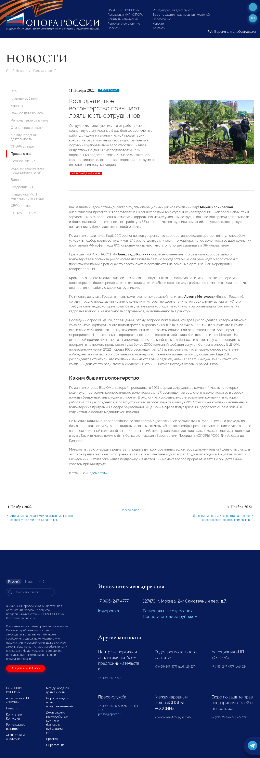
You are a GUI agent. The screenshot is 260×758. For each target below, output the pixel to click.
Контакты (159, 28)
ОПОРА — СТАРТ (24, 213)
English (29, 581)
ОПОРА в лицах (23, 146)
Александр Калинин (86, 173)
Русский (14, 581)
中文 (42, 581)
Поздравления (22, 187)
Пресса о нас (42, 70)
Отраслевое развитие (28, 128)
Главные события (24, 98)
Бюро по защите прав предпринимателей (181, 14)
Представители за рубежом (170, 616)
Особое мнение (23, 161)
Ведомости (96, 475)
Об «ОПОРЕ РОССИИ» (123, 10)
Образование (162, 19)
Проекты (113, 28)
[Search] (30, 592)
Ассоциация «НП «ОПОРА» (126, 14)
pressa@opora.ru (109, 714)
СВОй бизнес (21, 206)
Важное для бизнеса (27, 113)
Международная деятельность (173, 10)
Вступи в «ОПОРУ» (25, 668)
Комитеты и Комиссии (123, 19)
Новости (158, 23)
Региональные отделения (168, 610)
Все (14, 91)
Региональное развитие (124, 23)
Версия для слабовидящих (232, 32)
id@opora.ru (109, 610)
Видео (16, 180)
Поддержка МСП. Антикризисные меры (27, 196)
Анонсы (17, 106)
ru (253, 18)
